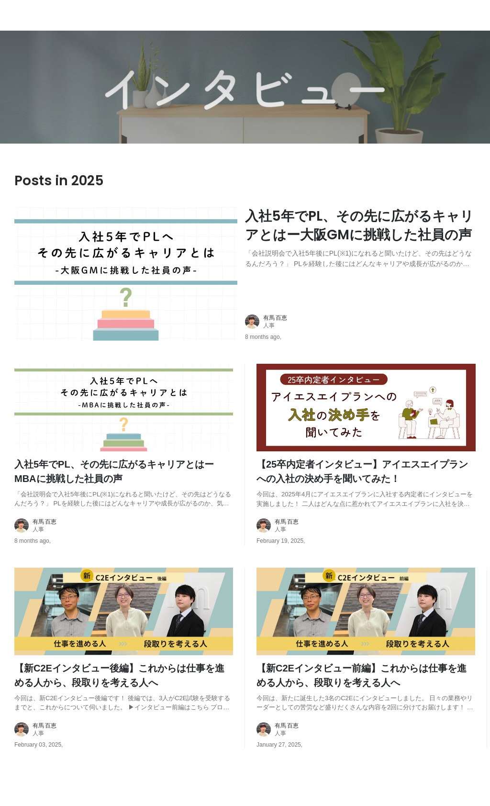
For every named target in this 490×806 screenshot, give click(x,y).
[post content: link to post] (360, 237)
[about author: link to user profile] (366, 321)
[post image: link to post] (125, 274)
